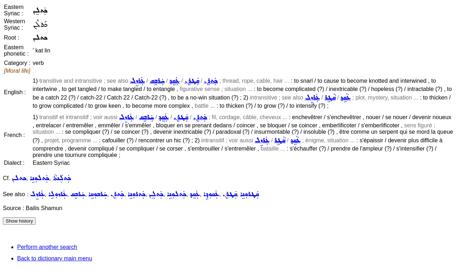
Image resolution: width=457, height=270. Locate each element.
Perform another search (47, 247)
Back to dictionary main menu (54, 258)
